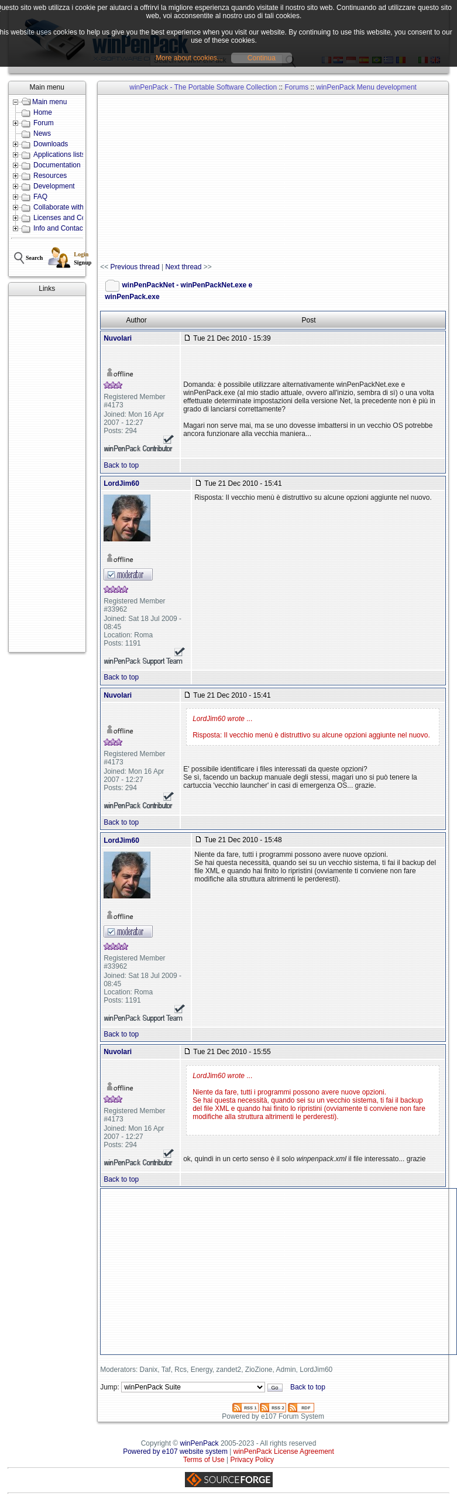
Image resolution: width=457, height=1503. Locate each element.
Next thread (183, 267)
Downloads (50, 144)
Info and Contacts (60, 228)
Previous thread (135, 267)
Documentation (57, 165)
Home (42, 112)
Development (54, 186)
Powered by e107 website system (175, 1451)
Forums (296, 87)
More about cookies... (189, 58)
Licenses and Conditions (71, 218)
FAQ (40, 197)
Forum (43, 123)
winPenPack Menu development (367, 87)
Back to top (121, 465)
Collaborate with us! (64, 207)
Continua (262, 58)
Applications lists (59, 154)
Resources (50, 175)
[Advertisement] (47, 474)
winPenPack (199, 1443)
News (42, 133)
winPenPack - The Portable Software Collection (203, 87)
